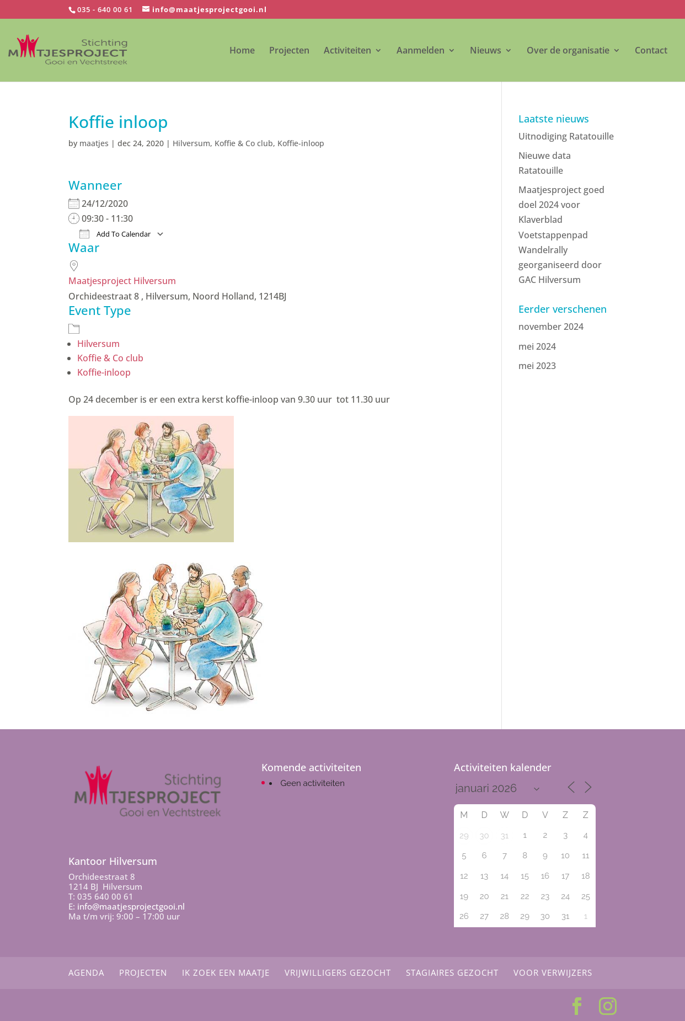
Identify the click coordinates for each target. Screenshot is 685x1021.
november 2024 (551, 326)
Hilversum (191, 143)
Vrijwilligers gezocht (338, 972)
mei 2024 (537, 346)
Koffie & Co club (244, 143)
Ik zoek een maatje (226, 972)
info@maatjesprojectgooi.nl (131, 906)
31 (505, 836)
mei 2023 (537, 366)
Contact (651, 51)
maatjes (94, 143)
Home (242, 51)
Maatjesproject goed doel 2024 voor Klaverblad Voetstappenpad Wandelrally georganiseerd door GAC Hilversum (561, 235)
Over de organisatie (568, 51)
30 (484, 836)
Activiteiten (347, 51)
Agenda (86, 972)
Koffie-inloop (300, 143)
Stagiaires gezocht (452, 972)
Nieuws (485, 51)
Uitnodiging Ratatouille (566, 136)
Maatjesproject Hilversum (122, 281)
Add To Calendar (115, 234)
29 (464, 836)
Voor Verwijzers (552, 972)
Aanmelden (421, 51)
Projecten (289, 51)
